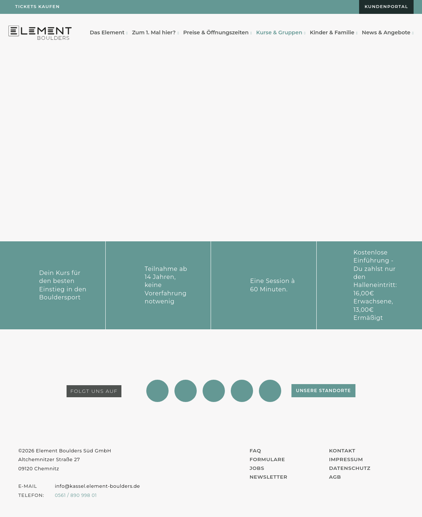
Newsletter (269, 477)
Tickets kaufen (38, 7)
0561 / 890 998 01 (76, 495)
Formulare (267, 459)
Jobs (256, 468)
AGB (335, 477)
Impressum (346, 459)
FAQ (255, 451)
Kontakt (342, 451)
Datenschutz (350, 468)
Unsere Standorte (338, 391)
